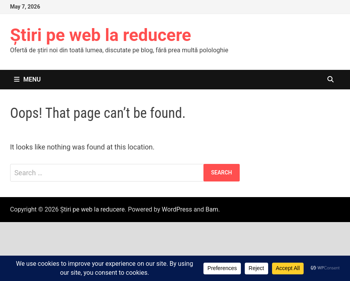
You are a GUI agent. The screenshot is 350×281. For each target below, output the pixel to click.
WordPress (177, 209)
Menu (27, 79)
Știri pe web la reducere (100, 35)
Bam (211, 209)
